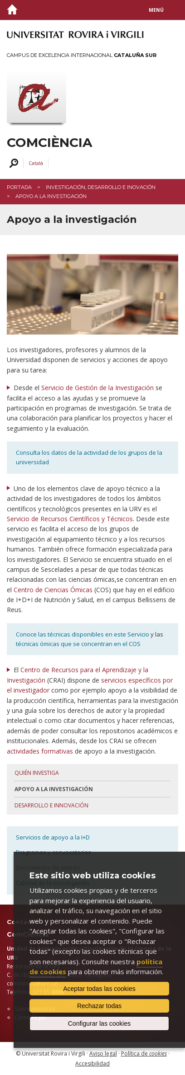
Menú (156, 10)
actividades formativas (40, 751)
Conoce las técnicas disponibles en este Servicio (82, 634)
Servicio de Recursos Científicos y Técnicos (70, 518)
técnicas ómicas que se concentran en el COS (78, 644)
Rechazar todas (99, 1005)
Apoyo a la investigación (54, 789)
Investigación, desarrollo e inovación (101, 187)
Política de (144, 1053)
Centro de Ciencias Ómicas (53, 589)
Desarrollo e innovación (51, 805)
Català (36, 163)
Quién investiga (37, 773)
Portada (19, 187)
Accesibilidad (92, 1063)
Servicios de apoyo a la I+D (53, 837)
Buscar (12, 163)
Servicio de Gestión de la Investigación (97, 387)
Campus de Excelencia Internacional (81, 55)
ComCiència (49, 143)
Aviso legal (103, 1053)
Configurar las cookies (99, 1023)
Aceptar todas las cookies (99, 988)
